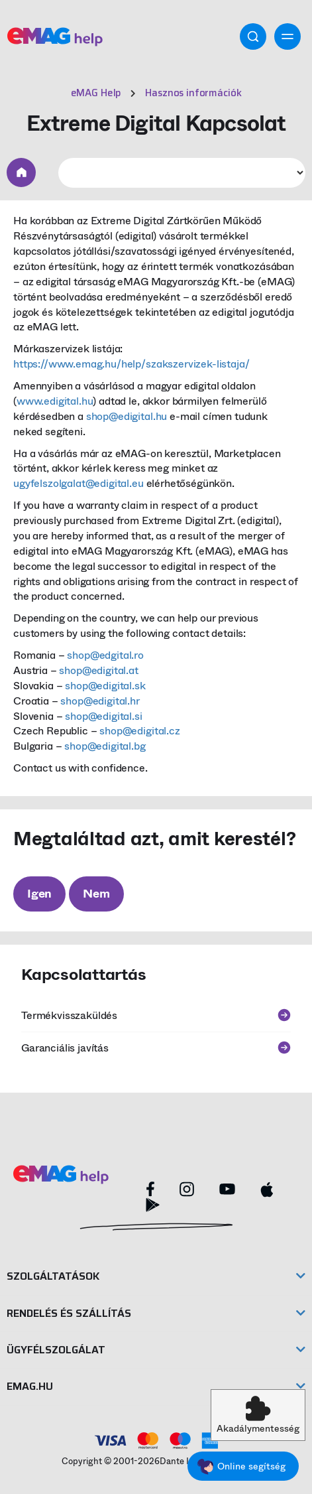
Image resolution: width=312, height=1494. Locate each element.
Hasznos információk (193, 93)
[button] (258, 1415)
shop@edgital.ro (105, 655)
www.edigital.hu (55, 401)
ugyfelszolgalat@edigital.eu (78, 483)
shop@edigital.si (103, 716)
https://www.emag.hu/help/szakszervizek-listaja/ (131, 364)
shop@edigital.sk (105, 685)
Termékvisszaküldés (156, 1015)
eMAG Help (96, 93)
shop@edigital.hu (126, 416)
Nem (96, 893)
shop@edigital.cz (139, 730)
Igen (39, 893)
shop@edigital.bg (104, 746)
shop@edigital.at (98, 670)
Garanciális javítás (156, 1047)
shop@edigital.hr (99, 701)
